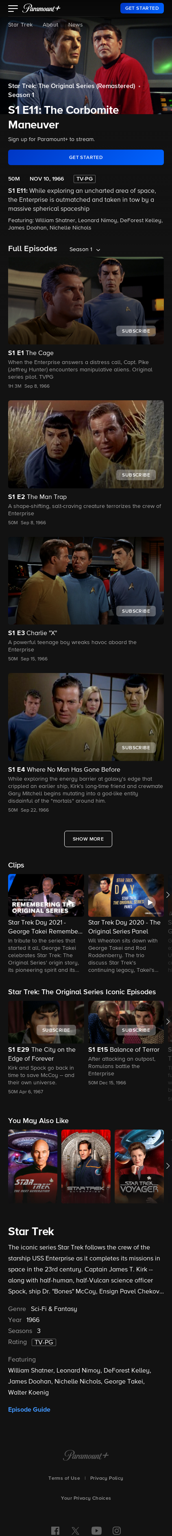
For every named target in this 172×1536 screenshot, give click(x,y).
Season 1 (21, 95)
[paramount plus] (41, 8)
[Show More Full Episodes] (88, 839)
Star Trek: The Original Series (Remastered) (71, 86)
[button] (13, 9)
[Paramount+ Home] (86, 1456)
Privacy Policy (107, 1478)
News (75, 25)
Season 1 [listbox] (81, 249)
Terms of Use (64, 1478)
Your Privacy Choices (86, 1498)
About (51, 25)
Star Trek (20, 25)
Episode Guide (29, 1409)
